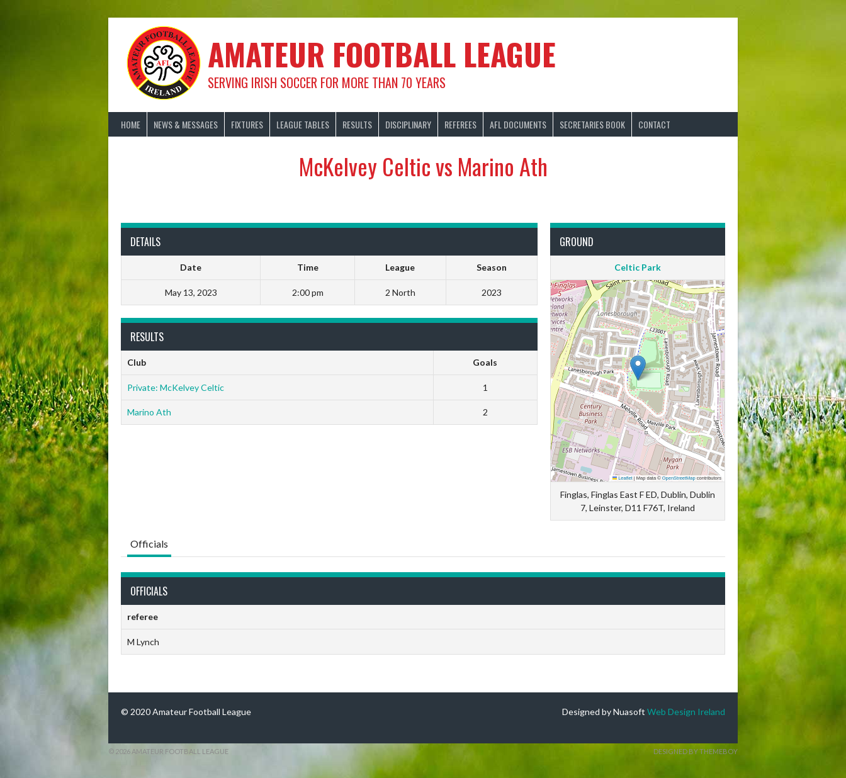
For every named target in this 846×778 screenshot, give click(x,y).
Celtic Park (637, 267)
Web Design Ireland (686, 711)
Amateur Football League (382, 53)
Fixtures (247, 124)
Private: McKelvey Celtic (175, 387)
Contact (654, 124)
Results (357, 124)
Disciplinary (408, 124)
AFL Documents (518, 124)
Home (130, 124)
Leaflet (622, 478)
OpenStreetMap (679, 478)
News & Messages (186, 124)
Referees (460, 124)
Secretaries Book (592, 124)
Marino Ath (149, 412)
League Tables (302, 124)
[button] (638, 368)
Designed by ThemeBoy (695, 751)
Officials (149, 544)
